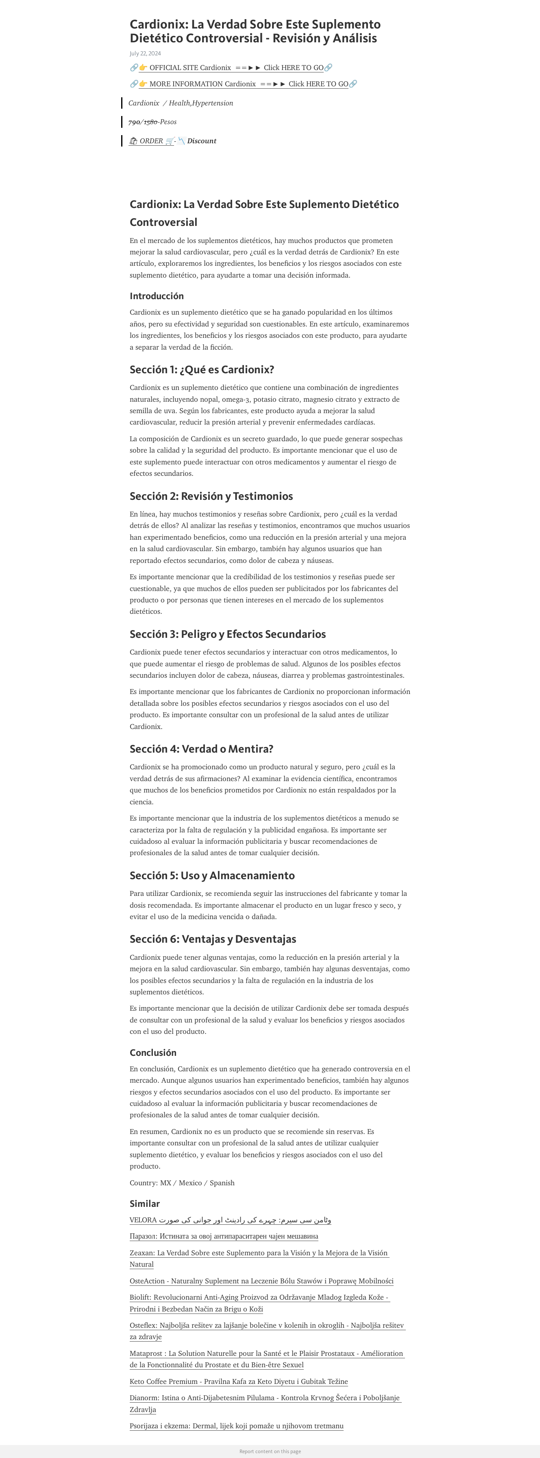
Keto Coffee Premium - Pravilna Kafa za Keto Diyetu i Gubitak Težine (239, 1381)
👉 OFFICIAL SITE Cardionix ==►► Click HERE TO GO (231, 67)
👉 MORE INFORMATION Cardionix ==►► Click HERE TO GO (243, 83)
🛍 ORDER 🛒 (151, 140)
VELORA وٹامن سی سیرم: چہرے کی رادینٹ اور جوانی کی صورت (230, 1219)
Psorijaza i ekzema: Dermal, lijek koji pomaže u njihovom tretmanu (237, 1425)
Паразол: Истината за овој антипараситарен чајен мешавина (224, 1236)
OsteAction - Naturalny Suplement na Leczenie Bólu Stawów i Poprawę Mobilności (262, 1280)
